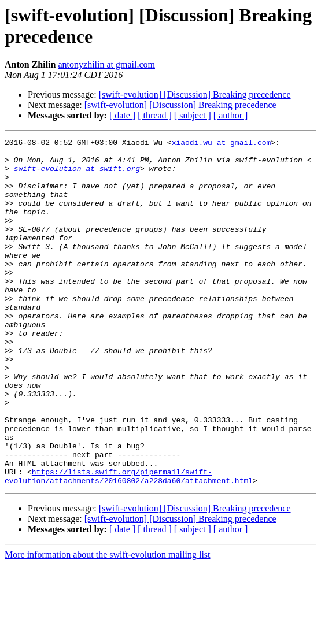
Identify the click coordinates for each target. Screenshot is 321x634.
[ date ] (122, 115)
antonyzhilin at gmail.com (106, 64)
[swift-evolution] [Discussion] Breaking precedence (195, 94)
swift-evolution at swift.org (77, 175)
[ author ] (230, 115)
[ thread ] (155, 115)
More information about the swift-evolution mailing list (108, 624)
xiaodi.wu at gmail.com (221, 144)
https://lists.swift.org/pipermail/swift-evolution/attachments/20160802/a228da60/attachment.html (129, 544)
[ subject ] (192, 115)
